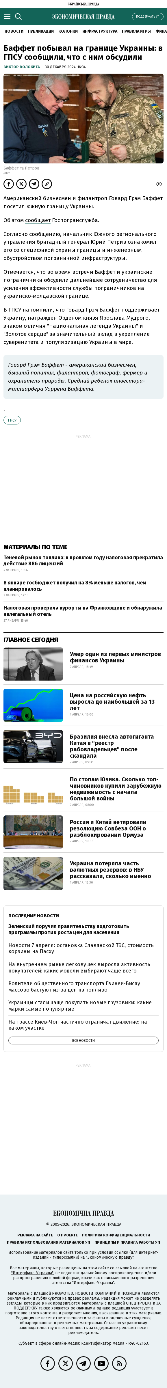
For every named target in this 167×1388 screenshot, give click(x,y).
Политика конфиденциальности (116, 1235)
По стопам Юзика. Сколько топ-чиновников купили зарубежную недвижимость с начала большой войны (116, 789)
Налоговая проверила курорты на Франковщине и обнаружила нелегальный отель (82, 611)
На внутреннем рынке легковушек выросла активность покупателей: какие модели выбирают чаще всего (79, 967)
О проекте (67, 1235)
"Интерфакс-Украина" (32, 1272)
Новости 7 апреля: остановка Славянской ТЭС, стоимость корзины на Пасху (81, 948)
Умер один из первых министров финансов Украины (115, 657)
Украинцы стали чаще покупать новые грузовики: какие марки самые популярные (80, 1005)
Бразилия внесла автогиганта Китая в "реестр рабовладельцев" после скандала (112, 746)
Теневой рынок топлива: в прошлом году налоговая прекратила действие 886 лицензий (83, 560)
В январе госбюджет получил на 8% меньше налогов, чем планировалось (74, 586)
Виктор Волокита (22, 67)
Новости (14, 31)
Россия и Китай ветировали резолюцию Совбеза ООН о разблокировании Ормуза (108, 828)
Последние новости (33, 915)
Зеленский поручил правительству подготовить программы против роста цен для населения (68, 929)
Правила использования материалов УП (48, 1242)
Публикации (41, 31)
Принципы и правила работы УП (127, 1242)
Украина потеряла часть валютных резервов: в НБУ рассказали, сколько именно (110, 870)
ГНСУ (12, 420)
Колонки (68, 31)
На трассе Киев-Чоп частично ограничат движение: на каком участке (77, 1025)
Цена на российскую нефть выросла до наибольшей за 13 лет (112, 701)
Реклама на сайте (35, 1235)
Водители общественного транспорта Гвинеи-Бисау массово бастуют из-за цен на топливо (74, 986)
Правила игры (136, 31)
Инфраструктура (99, 31)
